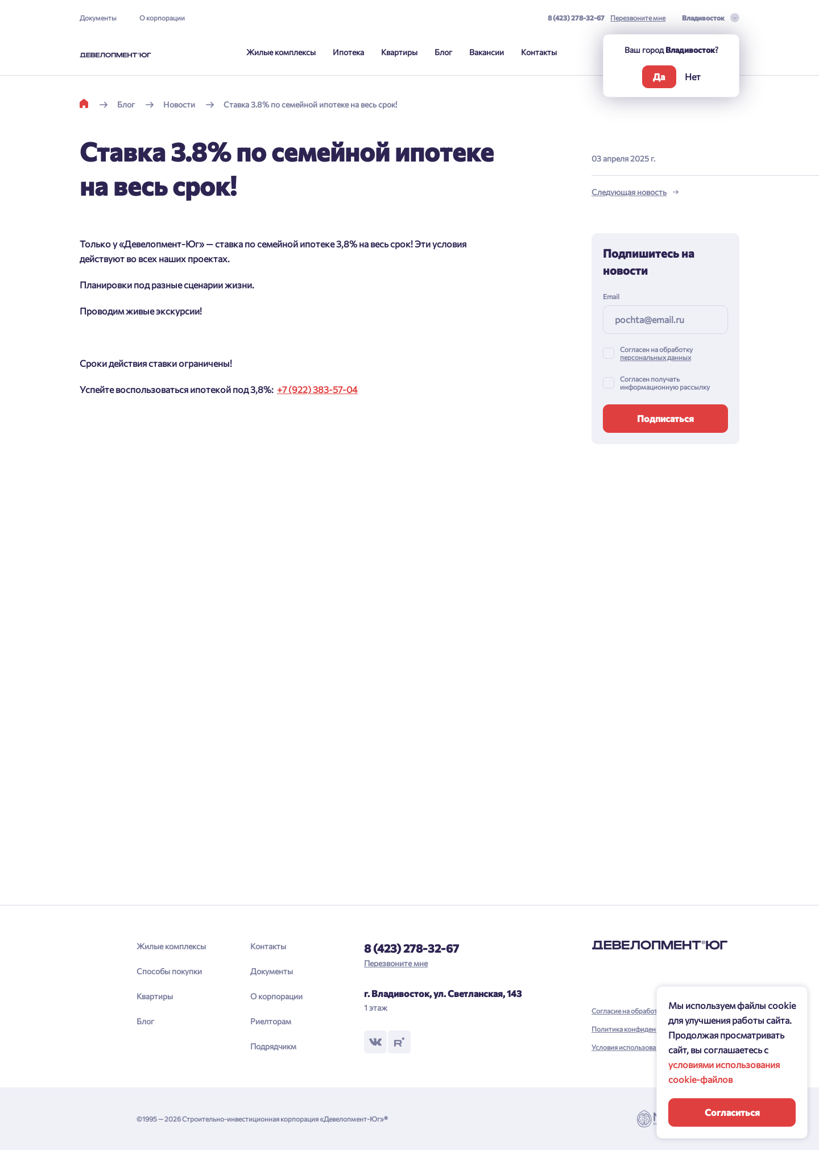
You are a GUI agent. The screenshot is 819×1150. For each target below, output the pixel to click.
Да (659, 76)
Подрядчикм (273, 1046)
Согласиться (732, 1112)
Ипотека (348, 52)
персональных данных (655, 357)
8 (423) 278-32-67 (576, 18)
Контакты (539, 52)
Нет (693, 76)
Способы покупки (169, 971)
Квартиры (399, 52)
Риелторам (270, 1021)
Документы (98, 18)
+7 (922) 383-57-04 (317, 389)
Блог (443, 52)
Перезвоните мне (637, 18)
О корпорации (162, 18)
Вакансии (486, 52)
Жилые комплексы (281, 52)
